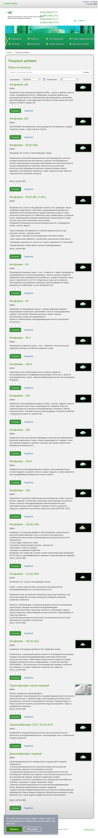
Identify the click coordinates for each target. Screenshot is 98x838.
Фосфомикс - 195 (20, 429)
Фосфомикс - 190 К (21, 461)
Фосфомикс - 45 (19, 301)
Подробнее (28, 111)
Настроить (32, 829)
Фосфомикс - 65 (19, 264)
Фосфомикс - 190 (20, 490)
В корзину (15, 111)
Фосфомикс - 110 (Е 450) (24, 573)
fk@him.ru (81, 20)
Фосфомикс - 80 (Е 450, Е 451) (28, 197)
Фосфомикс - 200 (20, 395)
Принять (14, 829)
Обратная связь (89, 829)
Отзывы (16, 44)
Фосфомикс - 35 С (20, 337)
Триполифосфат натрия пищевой (29, 685)
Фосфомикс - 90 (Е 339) (24, 145)
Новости (34, 38)
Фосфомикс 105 (19, 118)
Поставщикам (56, 38)
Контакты (35, 44)
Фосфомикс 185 (19, 84)
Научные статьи (81, 44)
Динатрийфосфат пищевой (26, 753)
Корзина (86, 2)
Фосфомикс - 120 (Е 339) (24, 524)
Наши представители (83, 38)
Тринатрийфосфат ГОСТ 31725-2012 (31, 724)
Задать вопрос (10, 3)
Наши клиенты (56, 44)
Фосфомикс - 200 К (21, 364)
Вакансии (16, 38)
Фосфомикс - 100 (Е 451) (24, 641)
